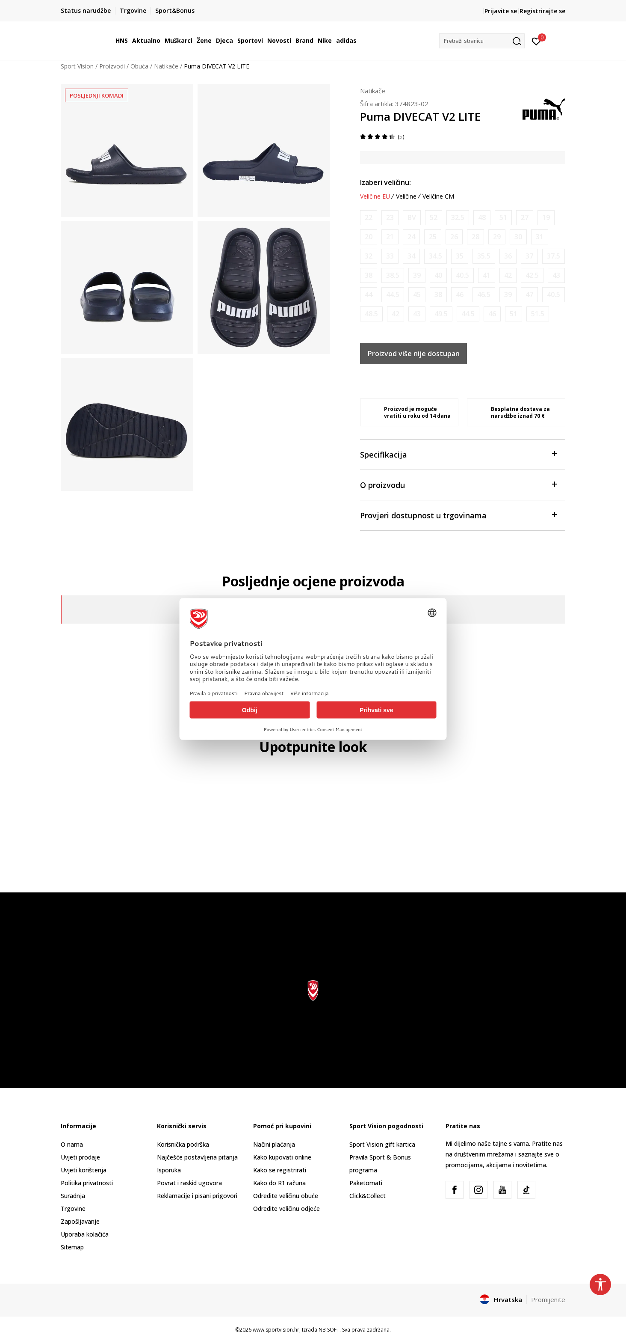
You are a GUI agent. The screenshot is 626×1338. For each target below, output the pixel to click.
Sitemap (72, 1247)
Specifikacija (458, 454)
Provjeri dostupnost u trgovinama (458, 514)
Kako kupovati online (282, 1157)
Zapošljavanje (80, 1221)
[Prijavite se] (536, 40)
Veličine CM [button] (438, 196)
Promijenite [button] (548, 1299)
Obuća (139, 66)
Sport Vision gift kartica (382, 1144)
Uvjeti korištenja (83, 1170)
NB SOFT (329, 1329)
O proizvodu (458, 484)
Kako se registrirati (279, 1170)
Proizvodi (112, 66)
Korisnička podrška (183, 1144)
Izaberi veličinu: (385, 182)
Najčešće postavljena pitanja (197, 1157)
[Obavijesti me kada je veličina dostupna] (368, 217)
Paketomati (365, 1183)
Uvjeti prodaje (80, 1157)
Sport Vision (77, 66)
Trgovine (73, 1208)
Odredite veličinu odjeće (286, 1208)
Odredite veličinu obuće (285, 1196)
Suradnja (73, 1196)
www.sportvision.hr (276, 1329)
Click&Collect (367, 1196)
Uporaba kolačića (85, 1234)
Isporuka (169, 1170)
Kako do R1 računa (279, 1183)
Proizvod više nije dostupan (414, 353)
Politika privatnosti (87, 1183)
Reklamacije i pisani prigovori (197, 1196)
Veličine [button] (406, 196)
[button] (482, 40)
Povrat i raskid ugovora (189, 1183)
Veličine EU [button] (375, 196)
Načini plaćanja (274, 1144)
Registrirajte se (542, 11)
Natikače (166, 66)
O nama (72, 1144)
